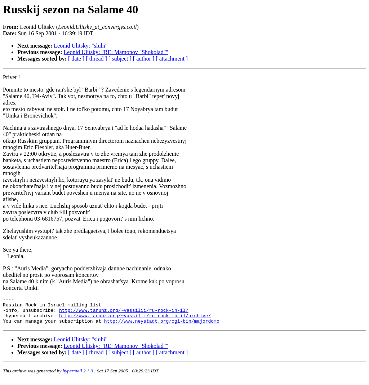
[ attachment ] (172, 59)
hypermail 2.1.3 (78, 376)
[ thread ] (96, 59)
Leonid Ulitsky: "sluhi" (80, 46)
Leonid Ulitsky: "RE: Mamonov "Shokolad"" (116, 52)
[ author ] (144, 59)
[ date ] (76, 59)
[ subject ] (120, 59)
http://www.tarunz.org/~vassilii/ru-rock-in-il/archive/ (135, 320)
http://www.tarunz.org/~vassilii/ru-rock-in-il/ (123, 313)
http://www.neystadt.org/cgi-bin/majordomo (161, 326)
